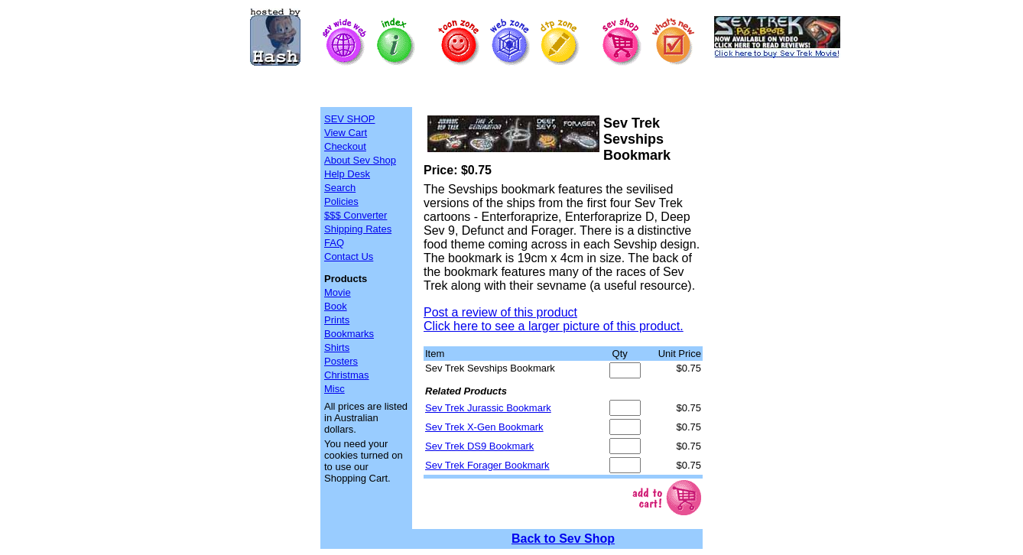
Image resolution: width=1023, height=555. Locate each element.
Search (340, 187)
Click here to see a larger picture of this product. (554, 326)
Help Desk (347, 174)
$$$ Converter (355, 215)
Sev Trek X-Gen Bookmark (484, 427)
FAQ (334, 242)
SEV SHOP (349, 119)
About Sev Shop (360, 160)
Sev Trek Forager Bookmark (487, 465)
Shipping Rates (357, 229)
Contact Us (348, 256)
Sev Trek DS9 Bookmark (479, 446)
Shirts (336, 347)
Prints (336, 320)
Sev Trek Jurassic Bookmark (488, 408)
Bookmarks (349, 333)
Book (335, 306)
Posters (341, 361)
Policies (341, 201)
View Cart (345, 132)
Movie (337, 292)
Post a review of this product (500, 312)
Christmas (346, 375)
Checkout (345, 146)
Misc (334, 388)
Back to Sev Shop (563, 538)
